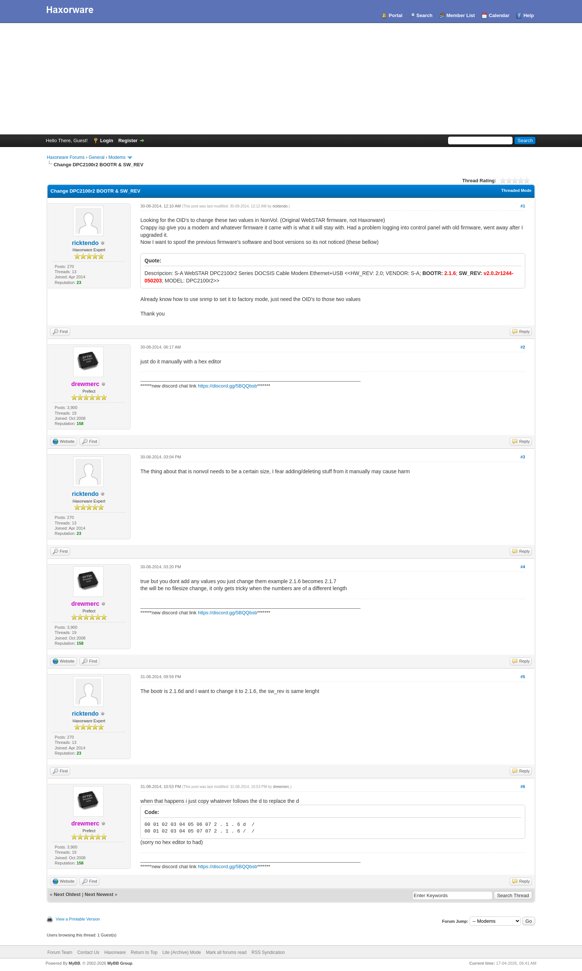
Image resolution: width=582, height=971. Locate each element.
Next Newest (99, 894)
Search (424, 15)
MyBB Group (119, 963)
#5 (522, 676)
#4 (522, 567)
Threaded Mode (516, 190)
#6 (522, 786)
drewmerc (281, 787)
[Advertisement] (291, 79)
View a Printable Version (78, 919)
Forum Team (60, 952)
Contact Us (88, 952)
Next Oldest (67, 894)
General (97, 157)
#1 (522, 206)
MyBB (74, 963)
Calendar (499, 15)
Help (528, 15)
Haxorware (115, 952)
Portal (395, 15)
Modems (116, 157)
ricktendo (85, 243)
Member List (461, 15)
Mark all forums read (226, 952)
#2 (522, 347)
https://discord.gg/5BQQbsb (227, 386)
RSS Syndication (268, 952)
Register (128, 140)
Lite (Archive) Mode (181, 952)
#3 (522, 457)
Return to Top (144, 952)
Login (106, 140)
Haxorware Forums (66, 157)
